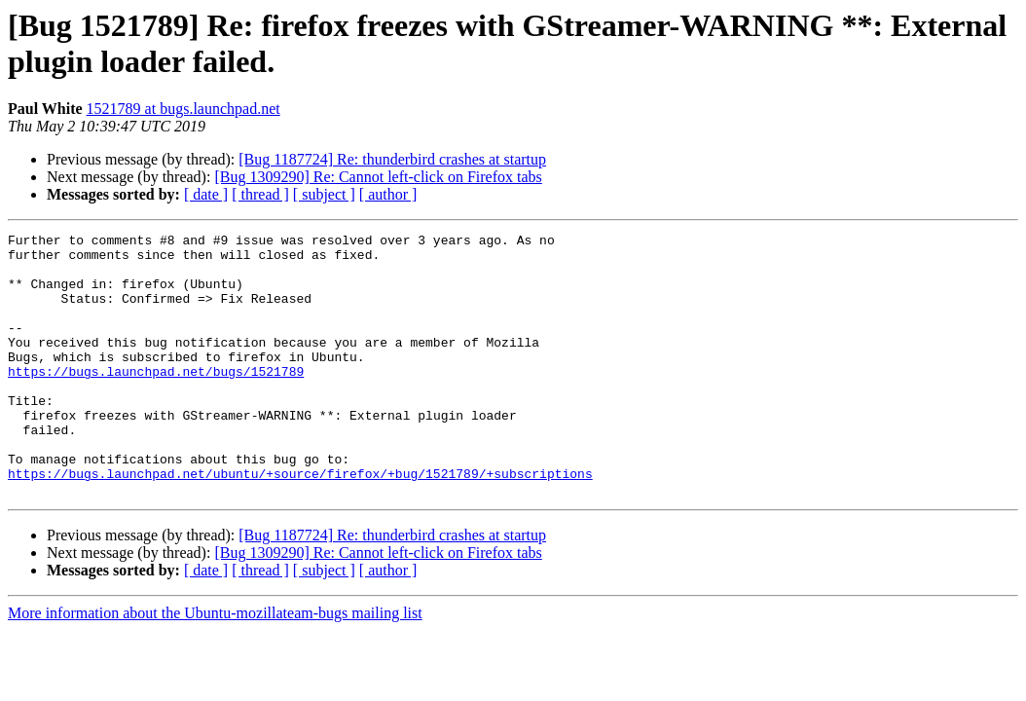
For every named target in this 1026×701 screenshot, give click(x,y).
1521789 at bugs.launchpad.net (183, 108)
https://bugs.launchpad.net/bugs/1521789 (156, 400)
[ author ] (388, 194)
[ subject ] (324, 194)
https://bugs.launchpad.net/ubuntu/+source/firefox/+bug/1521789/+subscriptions (300, 523)
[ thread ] (260, 194)
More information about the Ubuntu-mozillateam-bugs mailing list (215, 665)
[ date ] (206, 194)
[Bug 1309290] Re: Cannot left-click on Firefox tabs (377, 176)
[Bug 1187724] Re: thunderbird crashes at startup (392, 159)
